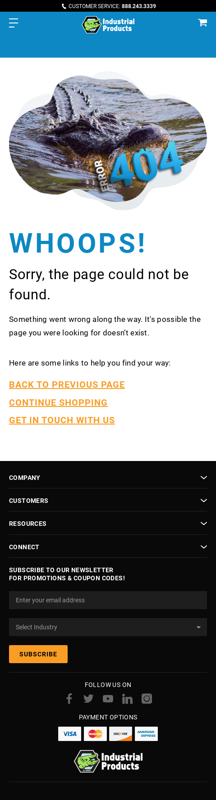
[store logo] (108, 24)
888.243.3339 (139, 6)
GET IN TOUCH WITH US (62, 420)
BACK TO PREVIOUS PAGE (67, 384)
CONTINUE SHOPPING (58, 402)
